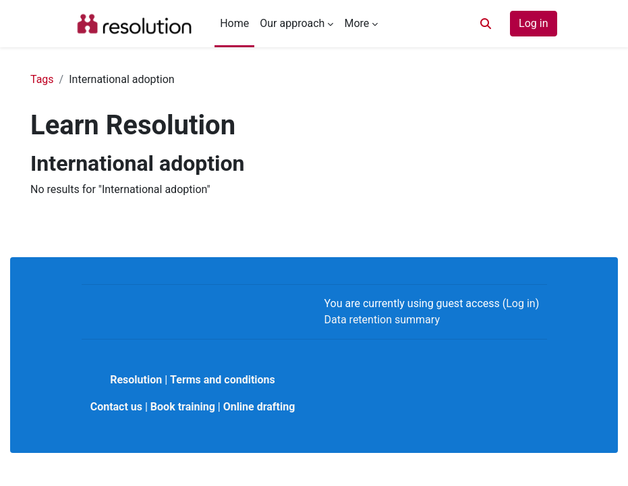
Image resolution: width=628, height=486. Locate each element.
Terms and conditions (222, 379)
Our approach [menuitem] (292, 23)
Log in (533, 23)
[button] (485, 23)
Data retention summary (382, 319)
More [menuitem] (356, 23)
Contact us (116, 406)
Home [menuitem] (234, 23)
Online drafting (259, 406)
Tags (42, 79)
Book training (182, 406)
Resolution (136, 379)
